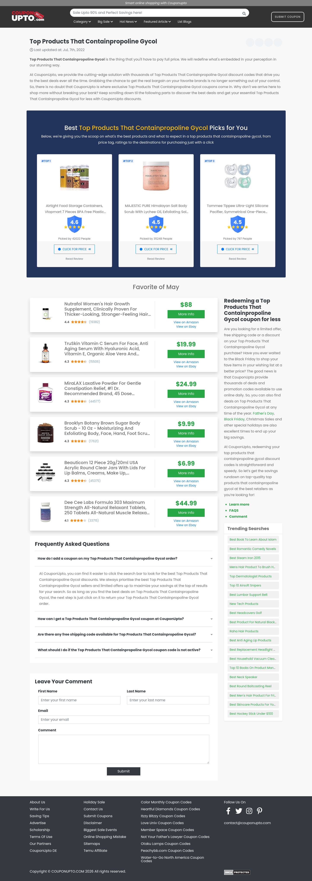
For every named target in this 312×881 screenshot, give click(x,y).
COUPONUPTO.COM (67, 871)
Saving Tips (39, 816)
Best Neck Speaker (243, 677)
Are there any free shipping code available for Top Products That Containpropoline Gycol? (117, 634)
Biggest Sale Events (100, 829)
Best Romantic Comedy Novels (253, 549)
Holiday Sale (94, 802)
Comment (47, 730)
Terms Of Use (41, 836)
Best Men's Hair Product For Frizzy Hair (258, 695)
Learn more (239, 504)
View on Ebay (186, 326)
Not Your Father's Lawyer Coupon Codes (175, 836)
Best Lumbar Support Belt (249, 595)
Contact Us (93, 809)
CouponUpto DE (43, 850)
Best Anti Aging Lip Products (250, 640)
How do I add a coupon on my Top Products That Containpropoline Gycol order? (107, 558)
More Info (186, 314)
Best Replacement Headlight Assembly (259, 649)
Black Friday (234, 419)
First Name (47, 691)
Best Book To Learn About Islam (253, 539)
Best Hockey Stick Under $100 (251, 713)
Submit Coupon (287, 17)
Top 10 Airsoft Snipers (245, 585)
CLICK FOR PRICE (74, 249)
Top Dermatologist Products (251, 576)
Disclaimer (93, 822)
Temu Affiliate (95, 850)
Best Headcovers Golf (246, 613)
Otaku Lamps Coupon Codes (166, 843)
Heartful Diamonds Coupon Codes (170, 809)
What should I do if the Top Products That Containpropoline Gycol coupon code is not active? (119, 649)
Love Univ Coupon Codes (162, 822)
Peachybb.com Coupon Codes (167, 850)
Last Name (136, 691)
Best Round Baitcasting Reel (251, 686)
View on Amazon (186, 322)
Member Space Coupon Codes (167, 829)
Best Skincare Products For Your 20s (256, 704)
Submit (123, 771)
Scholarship (40, 829)
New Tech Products (244, 604)
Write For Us (40, 809)
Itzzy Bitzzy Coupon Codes (163, 816)
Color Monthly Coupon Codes (166, 802)
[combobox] (159, 13)
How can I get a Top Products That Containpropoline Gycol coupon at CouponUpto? (111, 618)
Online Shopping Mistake (105, 836)
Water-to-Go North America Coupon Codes (172, 859)
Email (43, 710)
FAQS (234, 510)
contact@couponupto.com (247, 822)
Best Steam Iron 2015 (245, 558)
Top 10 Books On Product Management (259, 668)
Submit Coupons (98, 816)
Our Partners (40, 843)
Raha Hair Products (244, 631)
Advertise (38, 822)
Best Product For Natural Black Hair (256, 622)
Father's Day (263, 413)
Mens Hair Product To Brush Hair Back (258, 567)
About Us (37, 802)
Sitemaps (92, 843)
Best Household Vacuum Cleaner (254, 659)
